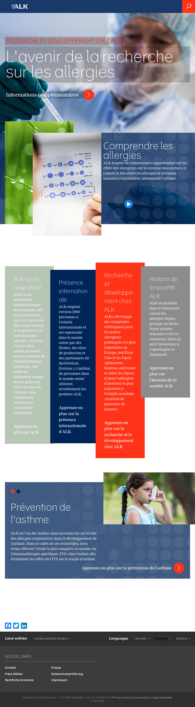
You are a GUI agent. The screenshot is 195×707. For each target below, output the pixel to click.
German (140, 638)
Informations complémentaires (42, 95)
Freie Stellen (14, 674)
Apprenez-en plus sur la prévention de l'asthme (126, 567)
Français (161, 638)
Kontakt (10, 667)
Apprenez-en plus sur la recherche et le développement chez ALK (118, 454)
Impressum (59, 680)
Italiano (181, 638)
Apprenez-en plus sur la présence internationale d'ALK (72, 419)
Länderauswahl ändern (50, 638)
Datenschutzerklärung (67, 674)
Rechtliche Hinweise (19, 680)
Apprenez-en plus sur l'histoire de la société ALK (163, 388)
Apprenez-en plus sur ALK (26, 440)
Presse (56, 667)
